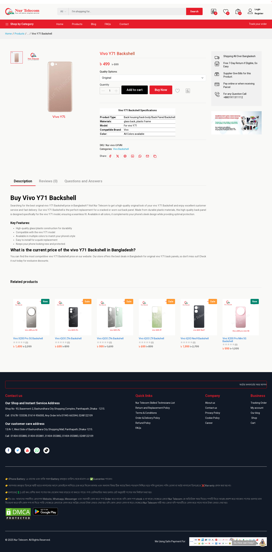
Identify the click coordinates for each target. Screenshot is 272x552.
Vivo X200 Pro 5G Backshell (28, 338)
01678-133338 (19, 415)
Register (259, 13)
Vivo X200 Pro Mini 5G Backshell (234, 340)
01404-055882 (53, 436)
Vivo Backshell (121, 149)
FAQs (108, 24)
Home (59, 24)
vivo (46, 205)
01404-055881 (36, 436)
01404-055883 (70, 436)
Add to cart (135, 90)
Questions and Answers (83, 181)
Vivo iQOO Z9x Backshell (68, 338)
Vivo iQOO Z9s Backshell (110, 338)
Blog (93, 24)
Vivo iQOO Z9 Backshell (151, 338)
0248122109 (86, 415)
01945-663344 (70, 415)
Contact (124, 24)
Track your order (258, 24)
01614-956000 (36, 415)
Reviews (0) (48, 181)
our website (85, 256)
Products (77, 24)
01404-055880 (19, 436)
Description (23, 181)
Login (257, 9)
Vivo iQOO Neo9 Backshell (195, 338)
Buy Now (161, 90)
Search (194, 11)
